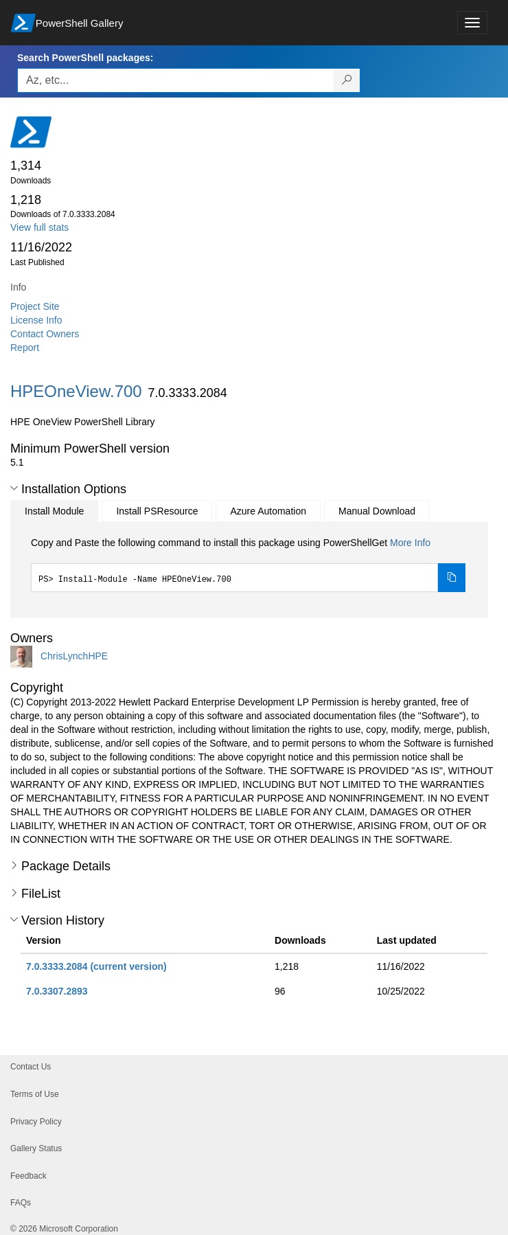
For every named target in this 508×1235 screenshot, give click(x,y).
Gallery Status (36, 1148)
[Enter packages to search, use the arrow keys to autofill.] (175, 80)
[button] (14, 488)
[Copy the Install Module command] (451, 577)
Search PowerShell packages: (85, 57)
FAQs (20, 1203)
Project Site (35, 306)
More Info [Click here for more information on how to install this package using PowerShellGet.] (410, 542)
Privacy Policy (36, 1121)
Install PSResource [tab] (157, 511)
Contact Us (30, 1067)
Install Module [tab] (54, 511)
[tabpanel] (248, 564)
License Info (36, 320)
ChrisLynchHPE (74, 655)
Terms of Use (34, 1094)
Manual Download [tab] (376, 511)
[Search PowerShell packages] (347, 80)
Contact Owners (44, 333)
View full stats (39, 227)
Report (24, 347)
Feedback (28, 1176)
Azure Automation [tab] (268, 511)
